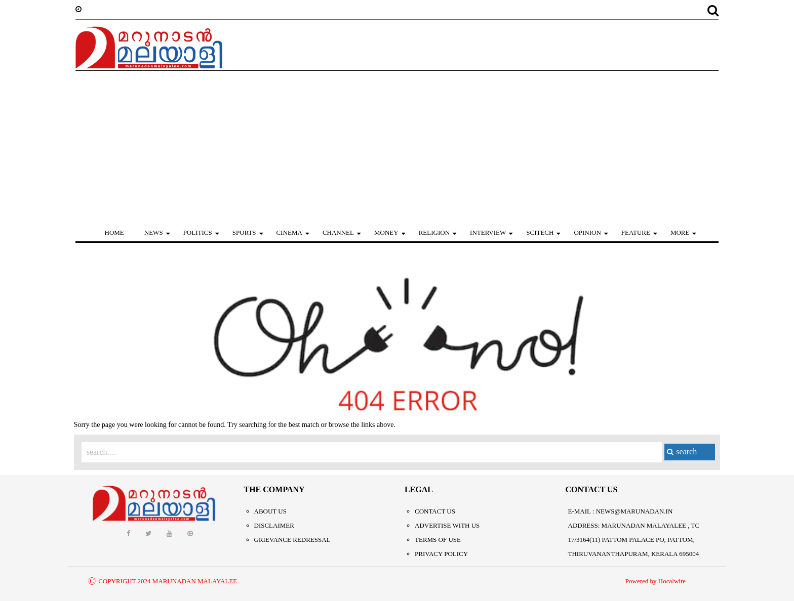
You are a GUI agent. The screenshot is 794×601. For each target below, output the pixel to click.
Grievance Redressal (292, 539)
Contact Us (435, 511)
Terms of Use (438, 539)
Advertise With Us (447, 525)
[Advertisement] (397, 147)
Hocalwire (672, 581)
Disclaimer (274, 525)
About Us (270, 511)
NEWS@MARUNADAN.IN (634, 511)
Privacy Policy (441, 553)
